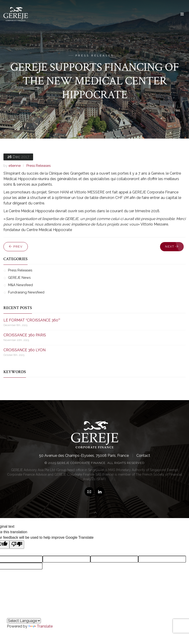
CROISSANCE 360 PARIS (24, 335)
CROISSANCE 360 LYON (24, 350)
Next (172, 246)
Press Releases (38, 166)
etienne (15, 166)
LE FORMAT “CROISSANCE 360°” (31, 320)
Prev (16, 246)
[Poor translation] (16, 544)
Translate (40, 626)
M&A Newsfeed (20, 285)
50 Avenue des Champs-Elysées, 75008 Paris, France (84, 455)
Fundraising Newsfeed (26, 292)
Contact (143, 455)
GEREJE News (19, 278)
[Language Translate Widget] (24, 620)
